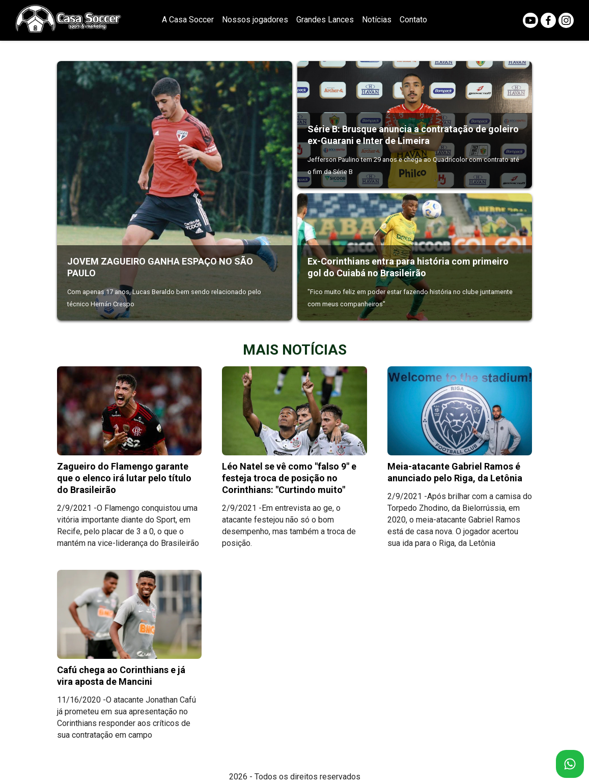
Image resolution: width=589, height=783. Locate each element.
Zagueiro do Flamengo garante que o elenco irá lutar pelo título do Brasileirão (124, 478)
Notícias (376, 19)
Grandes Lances (325, 19)
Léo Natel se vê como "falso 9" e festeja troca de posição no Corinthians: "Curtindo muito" (289, 478)
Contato (413, 19)
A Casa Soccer (188, 19)
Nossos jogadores (255, 19)
